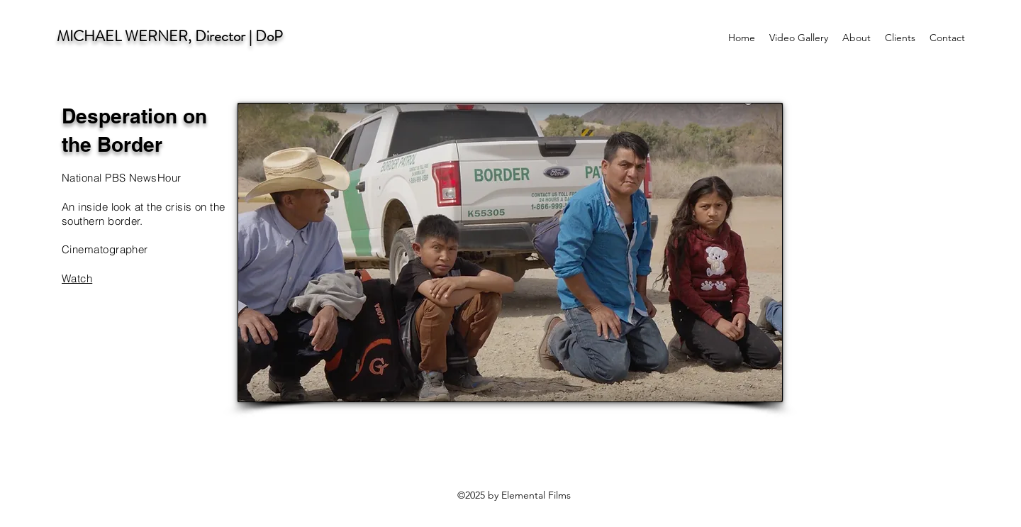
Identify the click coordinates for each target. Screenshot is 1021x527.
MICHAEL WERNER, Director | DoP (169, 36)
